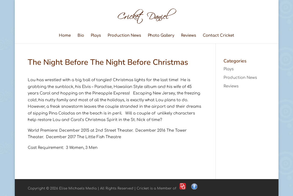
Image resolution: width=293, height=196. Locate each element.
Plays (96, 36)
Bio (81, 36)
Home (65, 36)
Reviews (188, 36)
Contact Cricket (218, 36)
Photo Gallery (161, 36)
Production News (124, 36)
